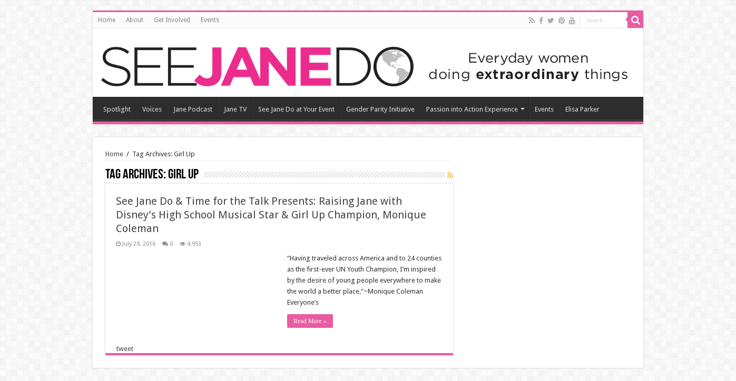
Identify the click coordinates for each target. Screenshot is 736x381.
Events (210, 20)
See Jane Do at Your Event (296, 109)
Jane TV (235, 109)
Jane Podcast (192, 109)
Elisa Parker (582, 109)
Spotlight (117, 109)
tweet (124, 349)
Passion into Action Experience (472, 109)
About (134, 20)
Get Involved (172, 20)
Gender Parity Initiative (380, 109)
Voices (152, 109)
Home (106, 20)
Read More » (310, 321)
